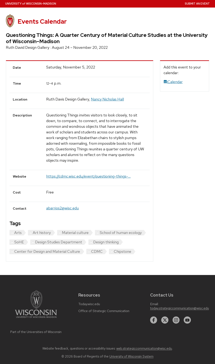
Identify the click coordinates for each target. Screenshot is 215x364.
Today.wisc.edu (89, 304)
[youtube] (187, 320)
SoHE (19, 242)
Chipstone (122, 251)
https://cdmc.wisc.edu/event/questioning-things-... (88, 176)
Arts (18, 232)
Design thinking (106, 242)
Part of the (36, 332)
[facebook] (153, 320)
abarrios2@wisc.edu (62, 208)
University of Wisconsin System (131, 356)
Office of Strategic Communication (103, 311)
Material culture (75, 232)
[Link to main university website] (36, 318)
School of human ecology (121, 232)
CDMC (97, 251)
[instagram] (176, 320)
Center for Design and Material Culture (47, 251)
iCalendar (173, 81)
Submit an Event (197, 3)
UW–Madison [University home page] (30, 3)
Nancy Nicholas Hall (107, 99)
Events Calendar (42, 21)
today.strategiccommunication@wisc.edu (179, 308)
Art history (42, 232)
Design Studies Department (58, 242)
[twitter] (164, 320)
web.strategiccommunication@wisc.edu (144, 348)
